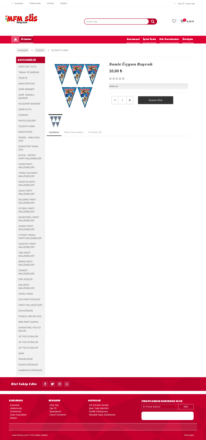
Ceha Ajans (189, 435)
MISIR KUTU (25, 109)
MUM (21, 353)
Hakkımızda (33, 3)
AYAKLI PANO (26, 293)
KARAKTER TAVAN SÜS (28, 148)
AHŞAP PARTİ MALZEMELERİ (26, 228)
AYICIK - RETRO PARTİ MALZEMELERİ (30, 157)
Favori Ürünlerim (57, 414)
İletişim (62, 3)
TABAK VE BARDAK (29, 72)
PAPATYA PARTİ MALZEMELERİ (27, 183)
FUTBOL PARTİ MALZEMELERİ (26, 210)
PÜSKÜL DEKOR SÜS (30, 316)
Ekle (186, 406)
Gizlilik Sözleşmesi (98, 411)
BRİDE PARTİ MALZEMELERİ (26, 263)
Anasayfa (17, 3)
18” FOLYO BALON (28, 336)
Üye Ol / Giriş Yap (185, 4)
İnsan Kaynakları (18, 414)
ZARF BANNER (26, 89)
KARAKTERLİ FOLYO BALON (30, 329)
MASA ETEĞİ (25, 132)
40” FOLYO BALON (28, 347)
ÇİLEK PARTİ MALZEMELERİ (26, 192)
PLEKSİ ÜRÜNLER (28, 364)
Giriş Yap (54, 405)
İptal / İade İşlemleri (98, 408)
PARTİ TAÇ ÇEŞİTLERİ (30, 305)
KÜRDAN (23, 115)
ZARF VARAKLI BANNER (26, 96)
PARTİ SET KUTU (28, 66)
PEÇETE (23, 78)
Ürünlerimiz (15, 411)
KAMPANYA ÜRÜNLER (30, 370)
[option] (76, 86)
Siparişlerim (55, 411)
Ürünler (49, 3)
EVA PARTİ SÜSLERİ (29, 299)
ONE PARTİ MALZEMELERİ (26, 254)
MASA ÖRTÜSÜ (27, 83)
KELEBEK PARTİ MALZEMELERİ (27, 201)
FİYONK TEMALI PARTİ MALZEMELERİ (30, 236)
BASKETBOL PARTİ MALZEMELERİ (29, 219)
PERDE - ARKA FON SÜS (29, 139)
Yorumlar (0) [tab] (95, 132)
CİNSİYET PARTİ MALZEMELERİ (27, 245)
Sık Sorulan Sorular (98, 405)
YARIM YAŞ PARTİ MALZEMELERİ (28, 174)
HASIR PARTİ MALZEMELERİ (26, 166)
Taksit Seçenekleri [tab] (74, 132)
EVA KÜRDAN (26, 310)
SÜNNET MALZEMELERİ (26, 272)
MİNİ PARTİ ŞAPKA (28, 322)
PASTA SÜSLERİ (27, 120)
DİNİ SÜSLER (26, 279)
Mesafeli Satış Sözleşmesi (101, 414)
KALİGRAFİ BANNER (29, 103)
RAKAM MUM (26, 359)
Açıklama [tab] (54, 132)
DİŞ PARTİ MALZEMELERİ (26, 286)
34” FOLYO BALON (28, 342)
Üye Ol (52, 408)
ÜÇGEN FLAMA (27, 126)
